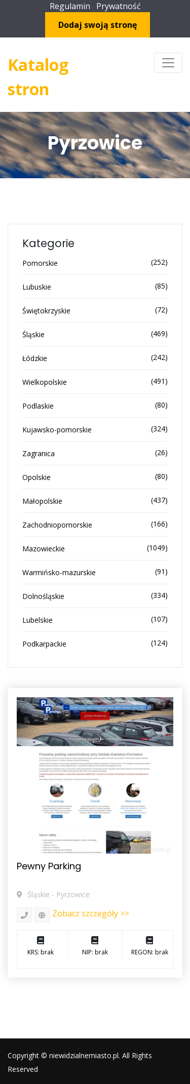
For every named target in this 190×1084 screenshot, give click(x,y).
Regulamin (70, 6)
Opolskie (36, 477)
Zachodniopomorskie (57, 525)
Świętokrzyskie (46, 310)
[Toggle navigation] (168, 63)
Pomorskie (40, 263)
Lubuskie (36, 287)
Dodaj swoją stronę (97, 24)
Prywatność (118, 6)
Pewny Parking (49, 866)
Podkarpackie (44, 644)
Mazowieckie (43, 548)
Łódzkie (34, 358)
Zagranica (38, 453)
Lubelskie (37, 620)
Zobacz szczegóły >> (90, 913)
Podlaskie (38, 406)
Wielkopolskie (44, 382)
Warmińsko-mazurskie (59, 572)
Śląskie (33, 334)
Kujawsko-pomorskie (57, 429)
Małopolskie (42, 501)
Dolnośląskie (43, 596)
